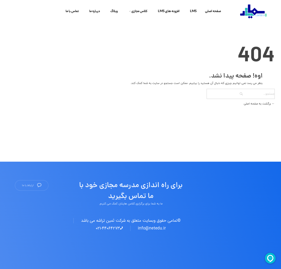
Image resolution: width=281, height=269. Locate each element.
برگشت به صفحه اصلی (259, 104)
